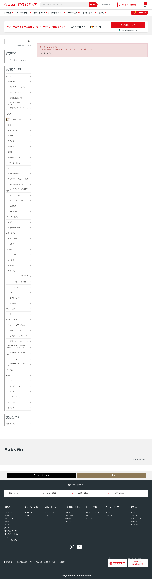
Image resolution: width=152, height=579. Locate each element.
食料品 (7, 507)
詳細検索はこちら (106, 5)
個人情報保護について (24, 562)
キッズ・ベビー (136, 518)
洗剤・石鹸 (69, 515)
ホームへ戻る (45, 53)
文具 (87, 515)
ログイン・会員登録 (128, 5)
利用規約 (62, 562)
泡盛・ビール (49, 512)
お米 (6, 537)
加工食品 (7, 525)
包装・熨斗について (86, 493)
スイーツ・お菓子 (32, 507)
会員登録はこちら (127, 25)
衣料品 (134, 507)
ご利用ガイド (12, 493)
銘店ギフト (28, 512)
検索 (93, 5)
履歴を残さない (140, 459)
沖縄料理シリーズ (10, 531)
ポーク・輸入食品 (10, 540)
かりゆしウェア (112, 507)
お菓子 (27, 515)
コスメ (67, 512)
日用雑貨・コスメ (72, 507)
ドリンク (48, 515)
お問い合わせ (119, 493)
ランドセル (135, 525)
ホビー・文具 (91, 507)
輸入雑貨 (68, 518)
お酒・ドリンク (51, 507)
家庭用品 (68, 521)
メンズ (108, 512)
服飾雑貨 (134, 521)
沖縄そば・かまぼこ (11, 534)
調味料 (6, 528)
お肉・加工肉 (9, 518)
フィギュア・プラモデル (94, 512)
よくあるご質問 (49, 493)
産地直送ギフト (9, 512)
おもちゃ (89, 518)
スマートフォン (41, 475)
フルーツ (7, 515)
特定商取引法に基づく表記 (45, 562)
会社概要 (9, 562)
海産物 (6, 521)
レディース (110, 515)
